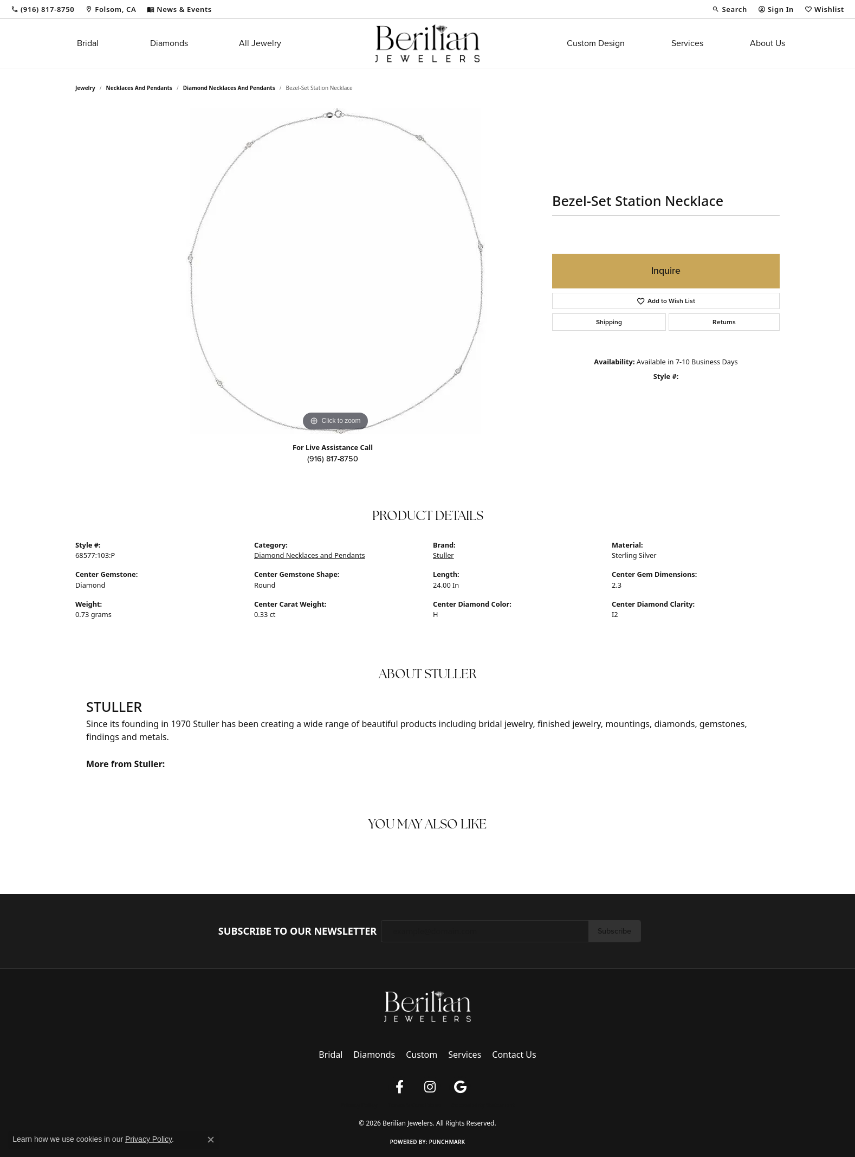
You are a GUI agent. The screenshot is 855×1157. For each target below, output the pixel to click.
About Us (767, 43)
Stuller (443, 555)
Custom (421, 1054)
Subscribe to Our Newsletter (297, 931)
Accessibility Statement (483, 1105)
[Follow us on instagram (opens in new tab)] (430, 1087)
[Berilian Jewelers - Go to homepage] (427, 1006)
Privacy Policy (358, 1105)
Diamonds (169, 43)
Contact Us (514, 1054)
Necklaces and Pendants (139, 88)
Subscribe (614, 931)
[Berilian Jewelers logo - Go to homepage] (427, 43)
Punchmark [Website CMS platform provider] (447, 1142)
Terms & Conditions (414, 1105)
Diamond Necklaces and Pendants (229, 88)
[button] (729, 9)
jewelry (85, 88)
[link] (42, 9)
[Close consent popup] (211, 1139)
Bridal (88, 43)
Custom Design (596, 43)
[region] (335, 271)
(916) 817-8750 (332, 459)
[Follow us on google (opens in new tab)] (460, 1087)
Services (687, 43)
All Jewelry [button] (260, 43)
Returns (724, 322)
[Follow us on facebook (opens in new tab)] (399, 1087)
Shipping (609, 322)
